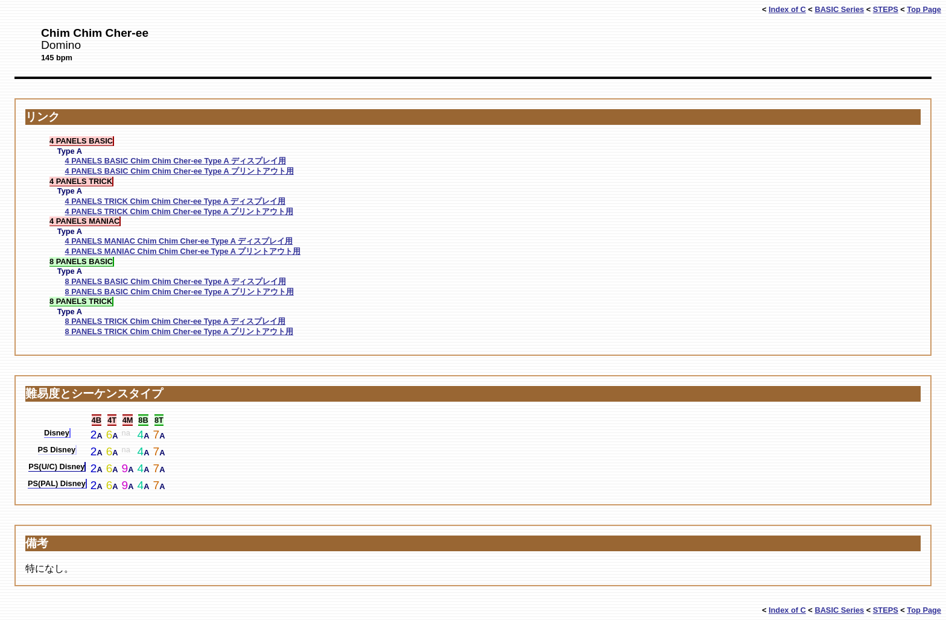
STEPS (885, 9)
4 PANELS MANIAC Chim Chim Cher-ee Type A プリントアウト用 (183, 251)
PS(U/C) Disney (56, 466)
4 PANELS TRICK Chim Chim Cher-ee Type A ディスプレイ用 (175, 201)
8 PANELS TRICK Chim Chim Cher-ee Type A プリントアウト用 (179, 331)
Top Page (924, 9)
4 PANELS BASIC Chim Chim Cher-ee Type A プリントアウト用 (179, 171)
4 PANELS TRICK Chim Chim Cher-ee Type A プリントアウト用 (179, 211)
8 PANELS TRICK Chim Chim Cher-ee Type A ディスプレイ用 (175, 321)
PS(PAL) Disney (57, 483)
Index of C (787, 9)
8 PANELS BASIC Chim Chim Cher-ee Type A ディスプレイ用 (175, 281)
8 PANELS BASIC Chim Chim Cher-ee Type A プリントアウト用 (179, 291)
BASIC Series (839, 9)
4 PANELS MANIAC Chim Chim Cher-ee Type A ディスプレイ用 (179, 240)
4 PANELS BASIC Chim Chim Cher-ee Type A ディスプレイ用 (175, 160)
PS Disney (57, 449)
